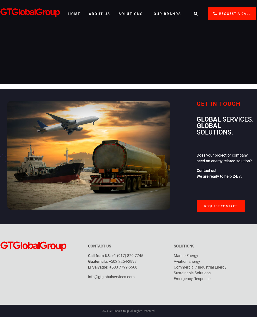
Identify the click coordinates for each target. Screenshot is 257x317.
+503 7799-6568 (123, 267)
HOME (74, 14)
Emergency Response (192, 278)
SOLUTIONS (131, 14)
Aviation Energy (187, 261)
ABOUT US (99, 14)
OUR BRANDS (167, 14)
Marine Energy (186, 255)
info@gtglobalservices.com (111, 277)
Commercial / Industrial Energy (200, 267)
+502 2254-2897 (123, 261)
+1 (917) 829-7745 (127, 255)
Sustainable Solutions (192, 273)
